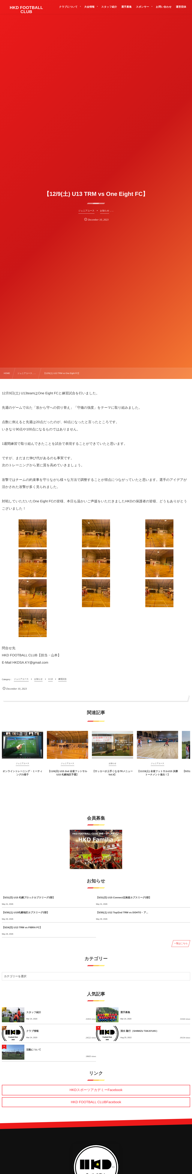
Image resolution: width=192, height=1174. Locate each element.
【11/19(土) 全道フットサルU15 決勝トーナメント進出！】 (157, 776)
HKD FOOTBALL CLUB (26, 10)
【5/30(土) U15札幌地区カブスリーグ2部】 (25, 912)
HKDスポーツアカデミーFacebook (96, 1090)
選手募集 (125, 1012)
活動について (33, 1049)
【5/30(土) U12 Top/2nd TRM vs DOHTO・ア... (122, 912)
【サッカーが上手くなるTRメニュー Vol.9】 (112, 776)
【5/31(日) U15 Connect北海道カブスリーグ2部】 (123, 897)
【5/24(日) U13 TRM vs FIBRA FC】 (22, 927)
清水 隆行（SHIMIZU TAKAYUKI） (139, 1031)
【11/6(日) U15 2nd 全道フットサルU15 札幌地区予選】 (67, 776)
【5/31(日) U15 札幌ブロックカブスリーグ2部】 (28, 897)
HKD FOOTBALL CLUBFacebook (96, 1102)
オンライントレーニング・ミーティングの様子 (22, 776)
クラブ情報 (32, 1031)
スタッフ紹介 (33, 1012)
